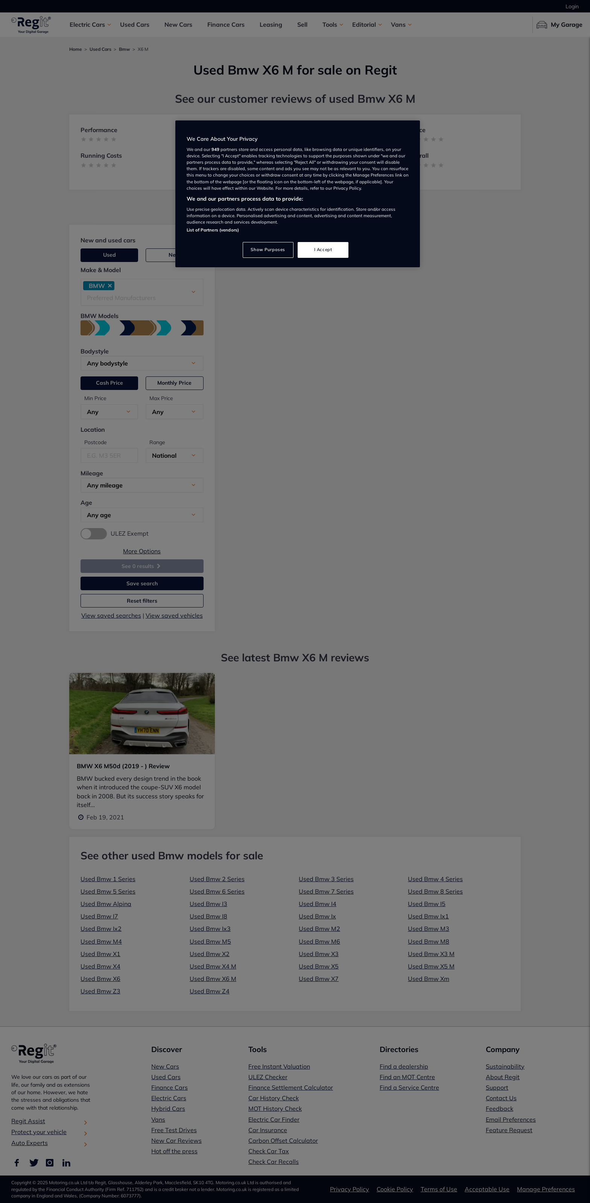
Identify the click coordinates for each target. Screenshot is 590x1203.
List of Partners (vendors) (213, 230)
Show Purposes (268, 249)
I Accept (323, 249)
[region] (297, 194)
